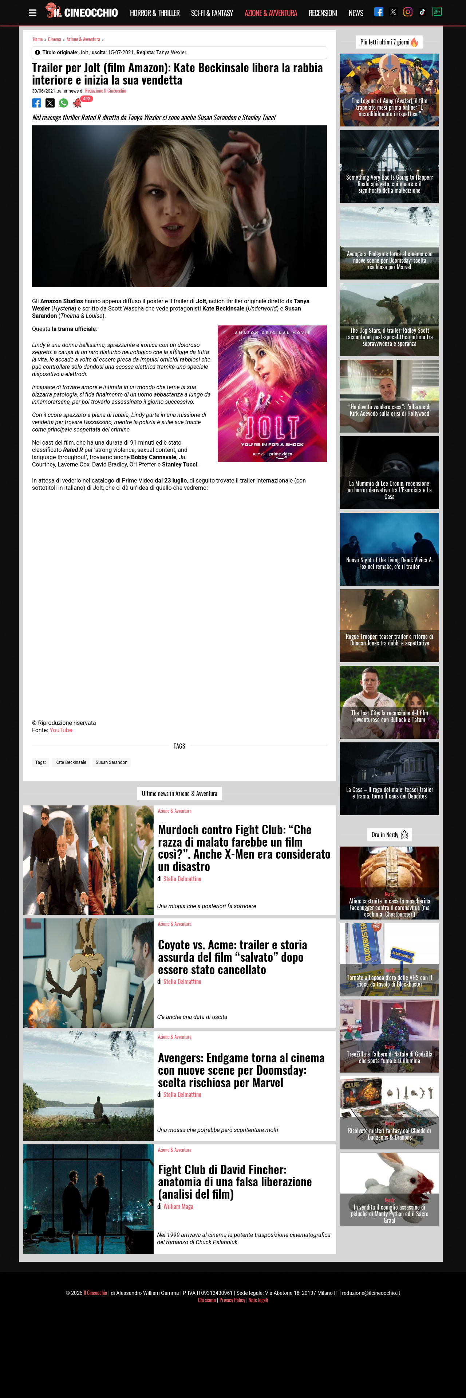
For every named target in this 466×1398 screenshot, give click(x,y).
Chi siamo (207, 1300)
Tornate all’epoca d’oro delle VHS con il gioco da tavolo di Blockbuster (389, 980)
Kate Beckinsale (70, 762)
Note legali (258, 1300)
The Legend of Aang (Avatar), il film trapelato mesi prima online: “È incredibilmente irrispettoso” (389, 107)
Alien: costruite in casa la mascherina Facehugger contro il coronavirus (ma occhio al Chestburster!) (389, 907)
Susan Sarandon (111, 762)
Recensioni (323, 12)
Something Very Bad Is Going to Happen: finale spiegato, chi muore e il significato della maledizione (389, 184)
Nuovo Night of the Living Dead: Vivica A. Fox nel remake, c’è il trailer (389, 563)
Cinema (54, 39)
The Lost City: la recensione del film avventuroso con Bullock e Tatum (389, 716)
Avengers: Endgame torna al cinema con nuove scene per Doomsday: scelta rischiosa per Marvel (390, 260)
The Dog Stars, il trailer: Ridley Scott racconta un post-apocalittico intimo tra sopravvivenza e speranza (389, 337)
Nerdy (390, 893)
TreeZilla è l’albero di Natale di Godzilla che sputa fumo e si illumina (390, 1057)
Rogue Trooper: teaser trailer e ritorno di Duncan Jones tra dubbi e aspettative (389, 639)
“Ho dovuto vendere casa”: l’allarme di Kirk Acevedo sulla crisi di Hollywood (389, 410)
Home (38, 39)
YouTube (61, 730)
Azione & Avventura (271, 12)
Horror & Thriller (154, 12)
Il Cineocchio (95, 1292)
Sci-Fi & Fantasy (212, 12)
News (356, 12)
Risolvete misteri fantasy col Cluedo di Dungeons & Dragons (389, 1133)
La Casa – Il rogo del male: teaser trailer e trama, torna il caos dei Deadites (389, 792)
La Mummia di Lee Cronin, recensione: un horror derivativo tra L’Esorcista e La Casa (390, 490)
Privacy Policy (232, 1300)
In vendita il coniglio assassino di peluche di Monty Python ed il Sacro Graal (390, 1214)
